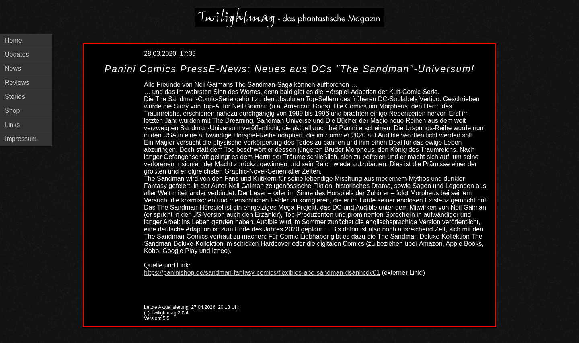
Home (13, 40)
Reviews (17, 82)
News (13, 68)
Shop (12, 110)
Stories (15, 96)
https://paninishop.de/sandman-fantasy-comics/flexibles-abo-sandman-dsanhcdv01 (262, 272)
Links (12, 124)
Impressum (21, 138)
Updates (17, 54)
